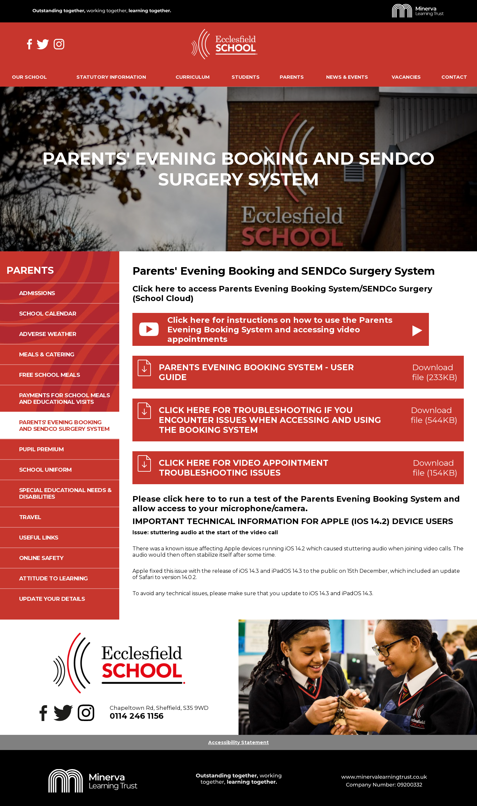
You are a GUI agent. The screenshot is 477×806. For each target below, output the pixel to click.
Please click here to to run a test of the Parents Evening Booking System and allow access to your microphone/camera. (296, 503)
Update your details (52, 599)
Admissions (37, 293)
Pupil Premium (41, 449)
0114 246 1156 (136, 716)
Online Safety (41, 558)
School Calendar (47, 313)
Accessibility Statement (238, 742)
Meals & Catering (46, 354)
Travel (30, 517)
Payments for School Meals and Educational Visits (64, 398)
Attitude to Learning (53, 578)
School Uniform (45, 469)
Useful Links (38, 537)
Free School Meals (49, 375)
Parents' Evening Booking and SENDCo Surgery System (64, 425)
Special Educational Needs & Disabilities (65, 493)
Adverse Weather (47, 334)
